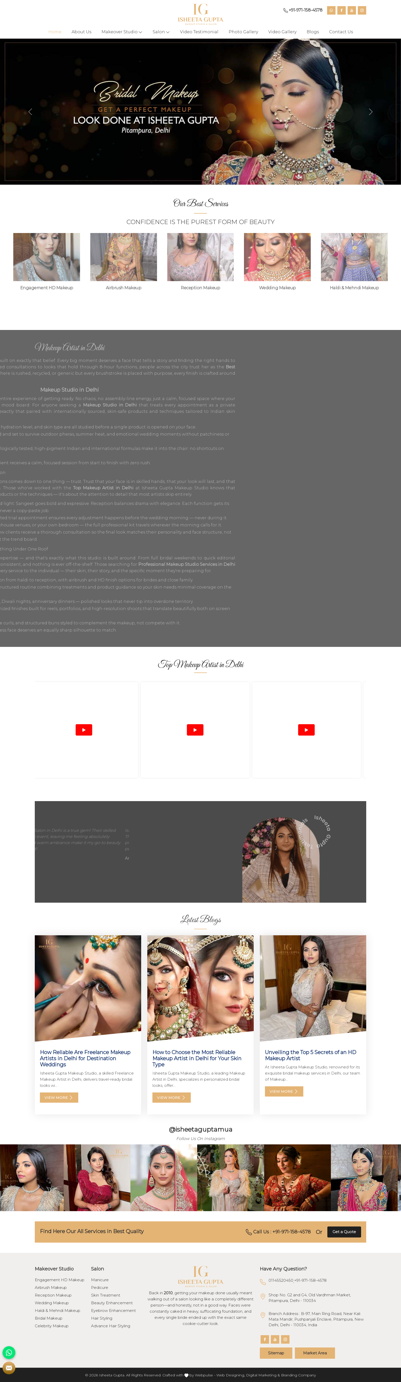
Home (54, 31)
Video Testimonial (199, 31)
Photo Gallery (243, 31)
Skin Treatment (105, 1295)
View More (59, 1097)
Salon (161, 32)
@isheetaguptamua (200, 1129)
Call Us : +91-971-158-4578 (278, 1232)
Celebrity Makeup (52, 1326)
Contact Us (341, 31)
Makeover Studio (122, 32)
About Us (81, 31)
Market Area (315, 1353)
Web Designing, (230, 1375)
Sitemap (276, 1353)
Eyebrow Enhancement (113, 1310)
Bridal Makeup (48, 1318)
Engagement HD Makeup (59, 1280)
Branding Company (298, 1375)
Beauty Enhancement (112, 1303)
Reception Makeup (53, 1295)
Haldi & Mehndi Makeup (57, 1310)
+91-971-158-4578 (302, 10)
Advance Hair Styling (110, 1326)
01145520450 (281, 1280)
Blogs (313, 31)
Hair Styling (101, 1318)
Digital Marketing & (263, 1375)
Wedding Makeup (52, 1303)
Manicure (100, 1280)
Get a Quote (344, 1231)
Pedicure (99, 1287)
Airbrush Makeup (51, 1287)
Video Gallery (282, 31)
